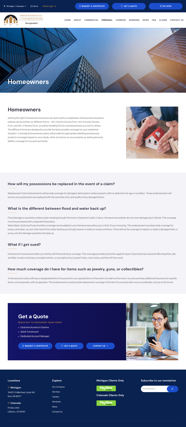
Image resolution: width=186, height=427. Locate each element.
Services (56, 392)
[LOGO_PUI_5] (23, 20)
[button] (15, 6)
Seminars (56, 402)
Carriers (55, 397)
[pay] (106, 388)
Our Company (58, 387)
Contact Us (57, 412)
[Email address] (157, 389)
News (54, 407)
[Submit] (172, 389)
